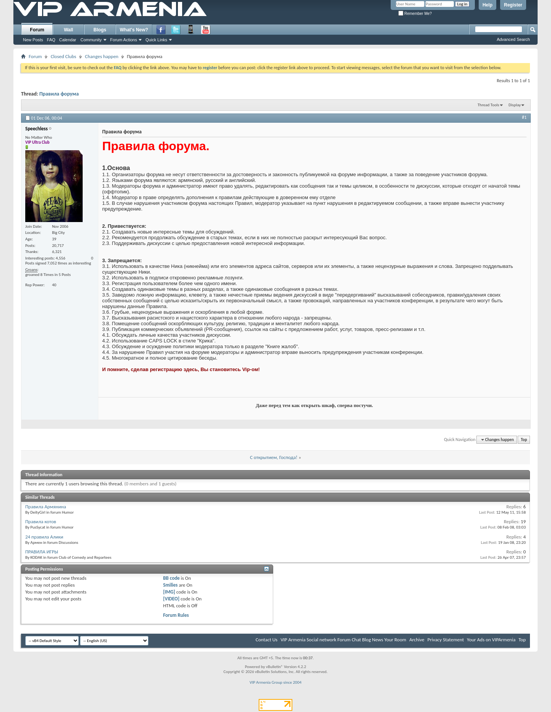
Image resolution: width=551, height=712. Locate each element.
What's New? (134, 29)
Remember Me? (415, 13)
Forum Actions (123, 39)
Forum (37, 29)
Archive (416, 639)
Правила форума (59, 94)
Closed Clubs (63, 56)
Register (513, 5)
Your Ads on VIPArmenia (491, 639)
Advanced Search (513, 39)
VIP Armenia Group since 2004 (275, 682)
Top (524, 439)
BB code (171, 578)
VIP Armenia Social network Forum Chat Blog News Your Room (343, 639)
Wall (68, 29)
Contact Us (266, 639)
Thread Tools (488, 104)
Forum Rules (176, 615)
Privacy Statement (445, 639)
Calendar (68, 39)
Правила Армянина (45, 506)
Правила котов (40, 521)
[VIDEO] (171, 599)
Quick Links (156, 39)
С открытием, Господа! (273, 457)
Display (515, 104)
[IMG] (169, 592)
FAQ (51, 39)
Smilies (170, 585)
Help (487, 5)
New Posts (33, 39)
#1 (524, 117)
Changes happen (101, 56)
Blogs (99, 29)
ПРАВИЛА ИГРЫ (41, 552)
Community (91, 39)
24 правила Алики (44, 537)
